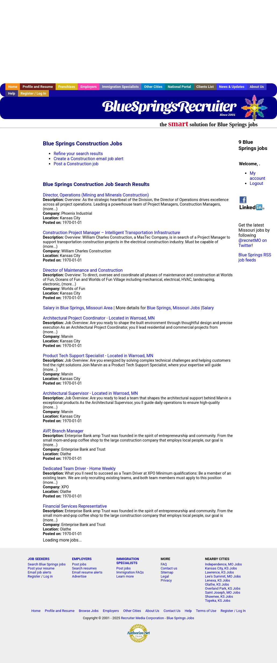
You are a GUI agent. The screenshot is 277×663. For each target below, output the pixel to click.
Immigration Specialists (120, 87)
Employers (88, 87)
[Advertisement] (138, 41)
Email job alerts (39, 572)
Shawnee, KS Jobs (219, 596)
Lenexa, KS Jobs (217, 580)
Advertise (79, 576)
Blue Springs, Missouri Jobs (173, 307)
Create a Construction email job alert (88, 158)
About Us (257, 87)
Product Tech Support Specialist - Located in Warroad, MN (98, 355)
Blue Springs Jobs (180, 618)
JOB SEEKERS (38, 559)
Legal (165, 576)
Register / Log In (33, 93)
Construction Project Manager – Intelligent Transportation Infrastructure (111, 232)
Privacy (166, 580)
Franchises (66, 87)
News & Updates (231, 87)
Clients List (205, 87)
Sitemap (167, 572)
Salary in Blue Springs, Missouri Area (77, 307)
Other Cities (153, 87)
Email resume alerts (87, 572)
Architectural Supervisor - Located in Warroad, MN (90, 393)
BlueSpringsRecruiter (168, 106)
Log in (48, 576)
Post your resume (41, 568)
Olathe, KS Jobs (217, 584)
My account (257, 176)
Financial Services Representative (75, 506)
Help (11, 93)
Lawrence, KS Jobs (219, 572)
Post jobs (79, 564)
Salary (208, 307)
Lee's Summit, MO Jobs (223, 576)
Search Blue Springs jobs (47, 564)
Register (34, 576)
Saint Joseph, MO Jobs (222, 592)
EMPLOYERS (82, 559)
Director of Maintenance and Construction (83, 270)
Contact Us (172, 611)
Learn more (125, 576)
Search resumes (84, 568)
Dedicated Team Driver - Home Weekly (79, 468)
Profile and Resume (38, 87)
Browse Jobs (89, 611)
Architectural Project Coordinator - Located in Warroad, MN (98, 318)
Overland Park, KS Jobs (222, 588)
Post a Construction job (75, 163)
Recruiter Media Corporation (142, 618)
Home (12, 87)
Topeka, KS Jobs (217, 601)
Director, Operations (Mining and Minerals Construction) (96, 195)
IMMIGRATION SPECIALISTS (127, 561)
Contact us (169, 568)
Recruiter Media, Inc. (256, 110)
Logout (256, 183)
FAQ (164, 564)
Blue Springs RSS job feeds (254, 257)
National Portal (179, 87)
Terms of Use (206, 611)
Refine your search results (78, 153)
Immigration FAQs (130, 572)
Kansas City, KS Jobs (221, 568)
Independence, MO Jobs (223, 564)
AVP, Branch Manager (63, 430)
